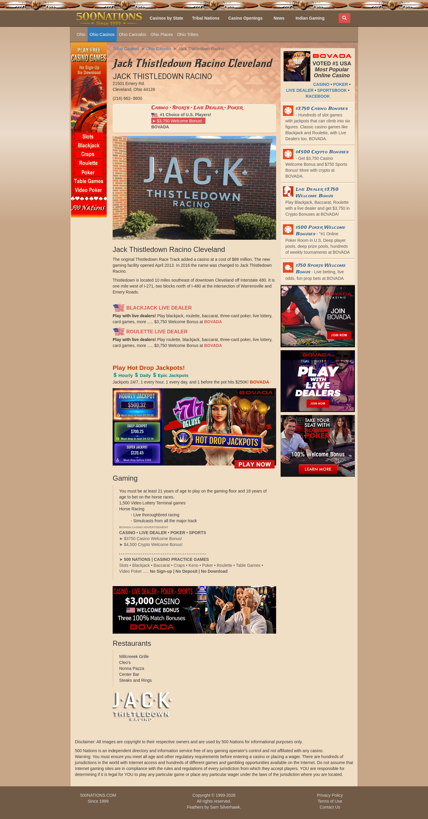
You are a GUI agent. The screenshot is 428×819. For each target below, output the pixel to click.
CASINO (321, 84)
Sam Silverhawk (225, 807)
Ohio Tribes (188, 34)
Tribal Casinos (126, 48)
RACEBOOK (318, 96)
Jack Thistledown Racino (201, 48)
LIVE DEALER (300, 90)
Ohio (81, 34)
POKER (340, 84)
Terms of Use (330, 801)
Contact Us (330, 807)
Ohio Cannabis (133, 34)
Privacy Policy (330, 795)
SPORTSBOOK (332, 90)
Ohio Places (161, 34)
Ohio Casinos (102, 34)
